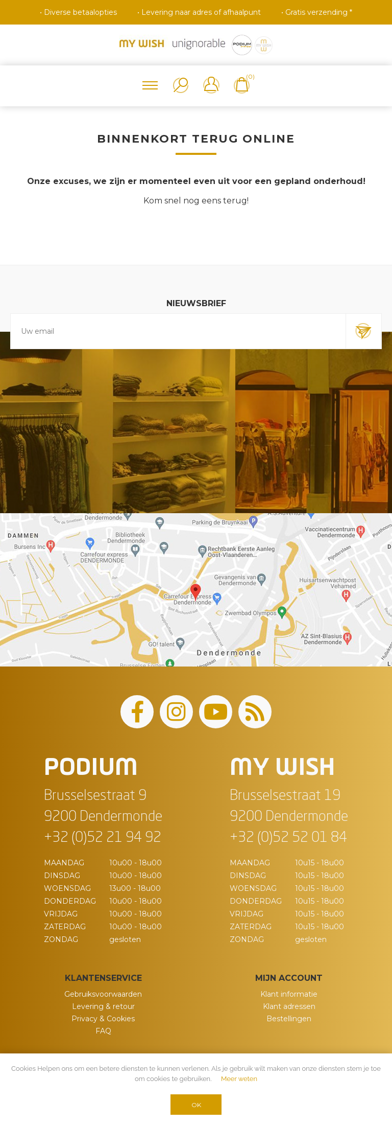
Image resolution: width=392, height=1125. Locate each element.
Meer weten (239, 1079)
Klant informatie (288, 994)
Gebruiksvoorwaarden (103, 994)
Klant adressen (289, 1006)
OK (196, 1105)
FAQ (103, 1031)
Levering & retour (103, 1006)
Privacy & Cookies (103, 1018)
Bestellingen (288, 1018)
